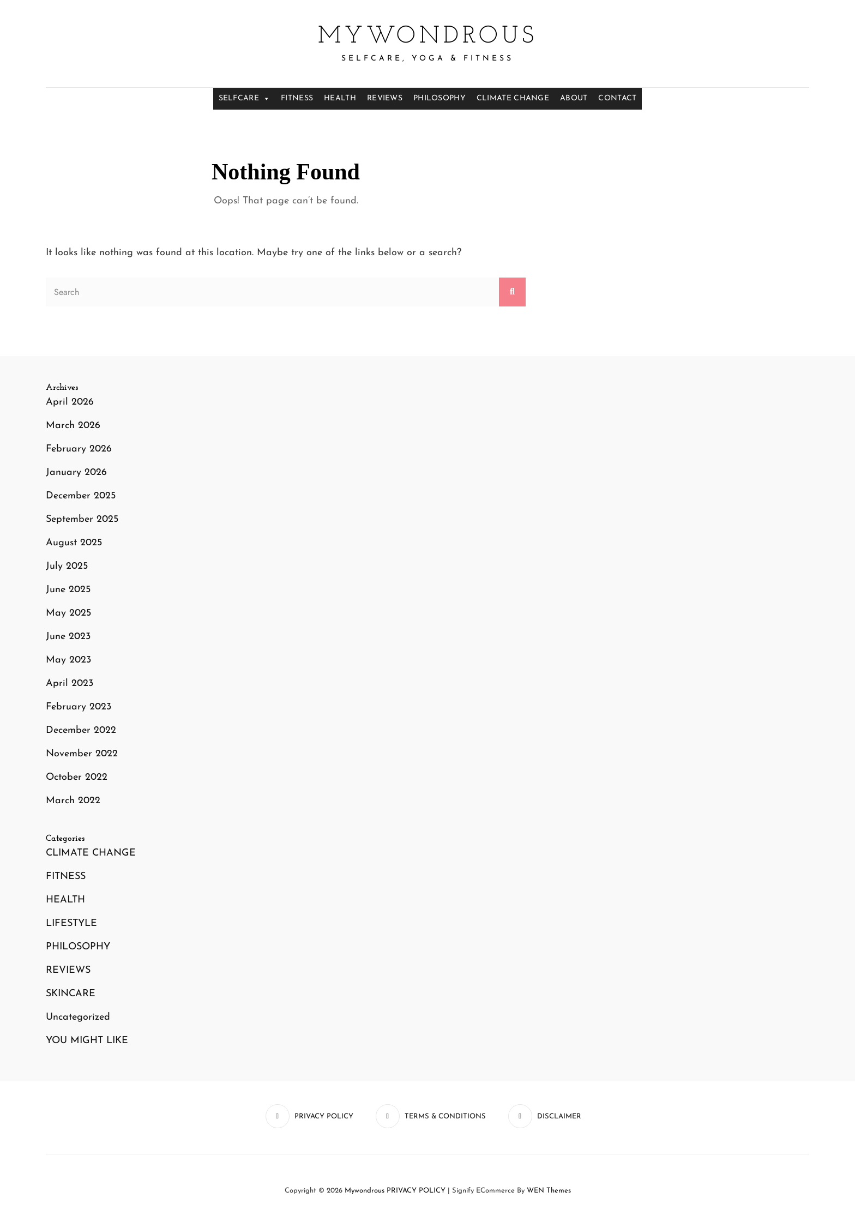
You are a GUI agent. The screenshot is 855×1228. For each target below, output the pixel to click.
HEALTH (340, 98)
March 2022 (73, 801)
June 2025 (68, 590)
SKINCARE (70, 994)
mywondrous (428, 37)
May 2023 (68, 660)
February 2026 (79, 449)
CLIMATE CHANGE (513, 98)
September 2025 (82, 519)
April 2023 (69, 683)
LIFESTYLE (71, 923)
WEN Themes (549, 1190)
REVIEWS (384, 98)
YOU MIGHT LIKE (87, 1041)
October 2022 (76, 777)
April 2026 (70, 402)
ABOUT (573, 98)
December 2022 (81, 730)
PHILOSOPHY (439, 98)
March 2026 (73, 425)
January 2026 (76, 472)
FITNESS (297, 98)
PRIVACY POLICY (416, 1190)
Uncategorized (78, 1017)
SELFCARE (244, 99)
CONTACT (617, 98)
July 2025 (67, 566)
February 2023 (78, 707)
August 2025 (74, 543)
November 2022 (82, 754)
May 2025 (68, 613)
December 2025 (81, 496)
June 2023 (68, 636)
